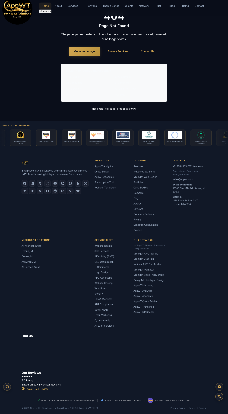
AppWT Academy (104, 177)
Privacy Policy (178, 408)
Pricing (185, 5)
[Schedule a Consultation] (7, 387)
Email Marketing (103, 315)
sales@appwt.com (183, 179)
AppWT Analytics (104, 166)
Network (144, 5)
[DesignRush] (25, 191)
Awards (137, 203)
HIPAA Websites (103, 299)
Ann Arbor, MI (29, 261)
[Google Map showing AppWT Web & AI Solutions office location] (114, 354)
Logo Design (73, 88)
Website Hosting (104, 283)
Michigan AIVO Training (145, 253)
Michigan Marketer (143, 269)
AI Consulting (74, 82)
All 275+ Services (104, 325)
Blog (172, 5)
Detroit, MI (27, 256)
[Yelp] (78, 183)
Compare (138, 193)
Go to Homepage (84, 51)
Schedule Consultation (145, 224)
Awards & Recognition (16, 125)
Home (45, 5)
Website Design (103, 246)
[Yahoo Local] (78, 191)
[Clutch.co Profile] (70, 183)
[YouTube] (55, 183)
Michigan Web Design (145, 177)
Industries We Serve (144, 171)
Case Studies (140, 187)
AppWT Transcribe (143, 307)
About (58, 5)
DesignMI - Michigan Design (148, 280)
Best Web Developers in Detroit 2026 (169, 400)
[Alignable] (47, 191)
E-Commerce (123, 82)
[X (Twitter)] (40, 183)
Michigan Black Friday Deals (148, 275)
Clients (129, 5)
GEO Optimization (104, 261)
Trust (159, 5)
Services (138, 166)
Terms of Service (197, 408)
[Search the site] (45, 11)
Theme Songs (111, 5)
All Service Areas (31, 267)
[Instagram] (47, 183)
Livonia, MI (27, 251)
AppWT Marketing (143, 285)
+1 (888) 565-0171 (125, 108)
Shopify (99, 293)
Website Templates (105, 187)
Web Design (73, 76)
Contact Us (147, 51)
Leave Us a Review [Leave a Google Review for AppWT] (35, 389)
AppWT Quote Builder (145, 301)
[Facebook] (25, 183)
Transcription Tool (104, 182)
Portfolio (92, 5)
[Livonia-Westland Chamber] (63, 191)
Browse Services (118, 51)
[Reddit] (55, 191)
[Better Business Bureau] (85, 183)
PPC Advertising (103, 277)
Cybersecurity (102, 320)
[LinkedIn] (32, 183)
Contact (199, 5)
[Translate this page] (219, 397)
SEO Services (123, 76)
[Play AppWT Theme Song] (219, 387)
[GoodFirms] (32, 191)
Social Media (101, 309)
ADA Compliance (104, 304)
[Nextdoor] (40, 191)
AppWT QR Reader (143, 312)
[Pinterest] (63, 183)
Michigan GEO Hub (143, 259)
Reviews (138, 208)
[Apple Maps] (70, 191)
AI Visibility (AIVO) (126, 88)
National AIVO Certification (147, 264)
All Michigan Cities (31, 246)
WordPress (101, 288)
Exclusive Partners (143, 214)
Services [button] (74, 5)
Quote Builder (102, 171)
